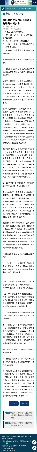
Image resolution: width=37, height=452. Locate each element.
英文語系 (34, 2)
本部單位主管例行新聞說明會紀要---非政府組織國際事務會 (21, 415)
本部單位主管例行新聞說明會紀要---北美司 (21, 424)
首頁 (7, 8)
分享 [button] (34, 442)
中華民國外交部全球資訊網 (18, 2)
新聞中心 (15, 8)
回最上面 (24, 403)
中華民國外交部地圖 (7, 443)
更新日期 (5, 450)
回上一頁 (14, 403)
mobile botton (2, 2)
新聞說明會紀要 (26, 8)
